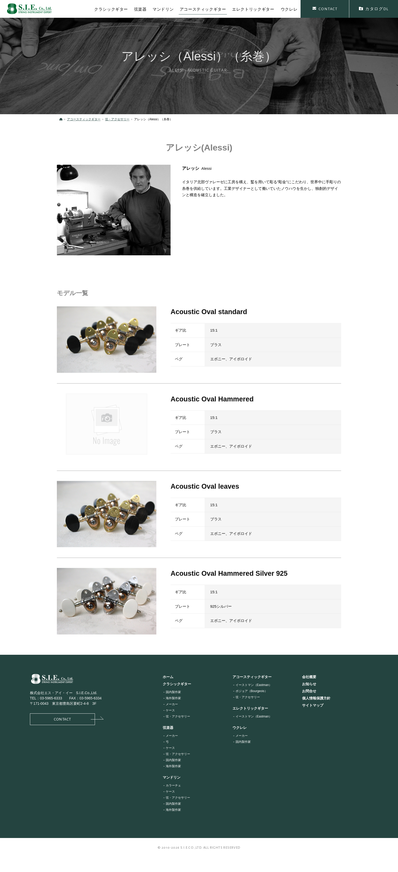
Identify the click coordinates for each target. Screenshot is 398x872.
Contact (74, 718)
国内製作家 (173, 692)
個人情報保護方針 (316, 698)
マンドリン (171, 777)
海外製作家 (173, 698)
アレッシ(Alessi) (199, 147)
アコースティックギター (252, 677)
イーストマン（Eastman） (254, 685)
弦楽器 (168, 728)
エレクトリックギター (250, 708)
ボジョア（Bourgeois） (252, 691)
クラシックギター (177, 684)
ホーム (168, 677)
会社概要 (309, 677)
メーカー (172, 704)
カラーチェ (173, 785)
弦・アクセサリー (178, 716)
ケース (170, 710)
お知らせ (309, 684)
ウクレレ (240, 728)
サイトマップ (312, 705)
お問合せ (309, 691)
